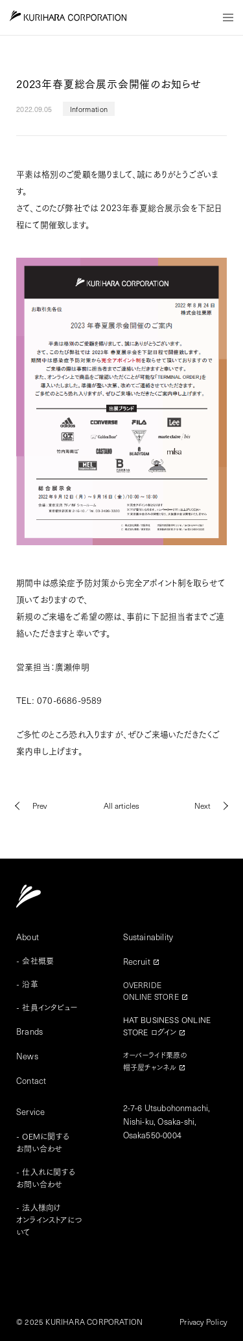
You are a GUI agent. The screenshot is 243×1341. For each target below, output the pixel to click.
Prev (39, 805)
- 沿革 (27, 984)
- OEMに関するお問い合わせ (42, 1142)
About (27, 936)
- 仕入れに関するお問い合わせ (45, 1178)
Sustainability (148, 936)
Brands (29, 1031)
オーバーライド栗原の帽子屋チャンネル (155, 1061)
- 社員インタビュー (46, 1007)
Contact (31, 1080)
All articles (121, 805)
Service (30, 1111)
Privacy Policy (203, 1321)
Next (202, 805)
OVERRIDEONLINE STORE (151, 990)
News (27, 1056)
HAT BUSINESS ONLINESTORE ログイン (167, 1025)
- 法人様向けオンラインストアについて (49, 1219)
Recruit (136, 961)
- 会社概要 (35, 960)
